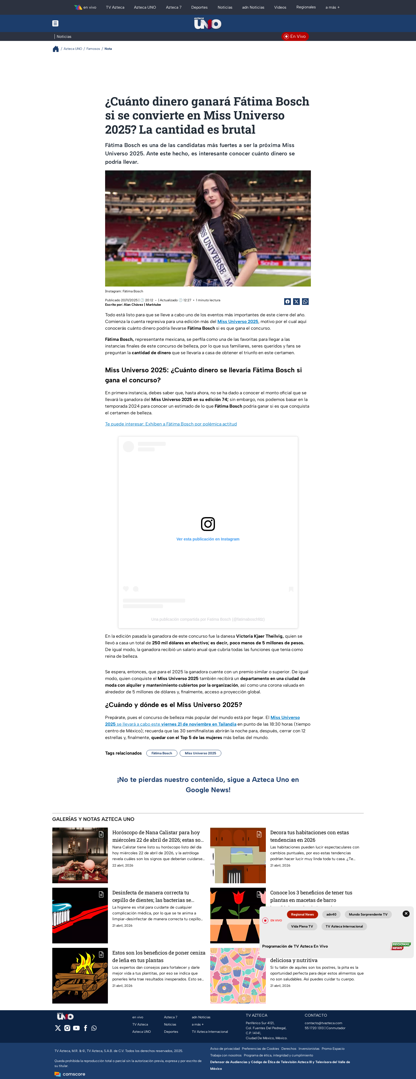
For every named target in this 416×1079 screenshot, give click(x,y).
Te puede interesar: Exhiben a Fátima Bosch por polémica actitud (171, 424)
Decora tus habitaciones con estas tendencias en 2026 (309, 836)
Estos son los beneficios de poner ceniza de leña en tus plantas (158, 956)
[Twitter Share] (296, 301)
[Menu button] (74, 23)
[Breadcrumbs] (58, 48)
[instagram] (67, 1029)
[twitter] (58, 1029)
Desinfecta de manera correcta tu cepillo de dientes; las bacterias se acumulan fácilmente (151, 896)
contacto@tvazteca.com (323, 1023)
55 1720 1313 (314, 1028)
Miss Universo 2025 (200, 753)
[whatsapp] (94, 1029)
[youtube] (76, 1029)
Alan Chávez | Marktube (142, 305)
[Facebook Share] (287, 301)
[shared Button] (305, 301)
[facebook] (85, 1029)
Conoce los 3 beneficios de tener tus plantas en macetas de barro (311, 896)
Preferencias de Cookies (260, 1049)
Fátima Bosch (162, 753)
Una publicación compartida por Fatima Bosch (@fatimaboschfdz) (208, 619)
